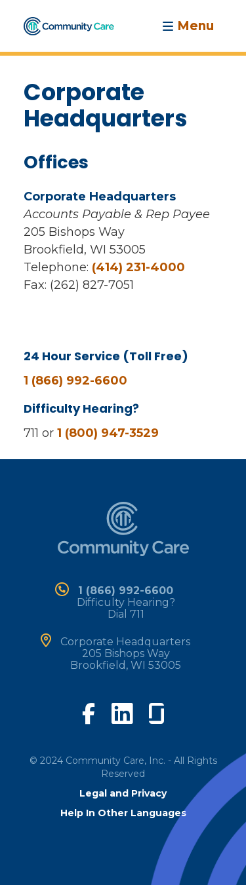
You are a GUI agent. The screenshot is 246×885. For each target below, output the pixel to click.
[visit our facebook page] (88, 712)
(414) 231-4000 (138, 267)
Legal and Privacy (123, 793)
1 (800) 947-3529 (108, 433)
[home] (69, 25)
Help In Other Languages (123, 813)
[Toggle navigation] (188, 26)
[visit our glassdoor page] (156, 711)
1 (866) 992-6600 (75, 380)
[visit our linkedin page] (122, 713)
